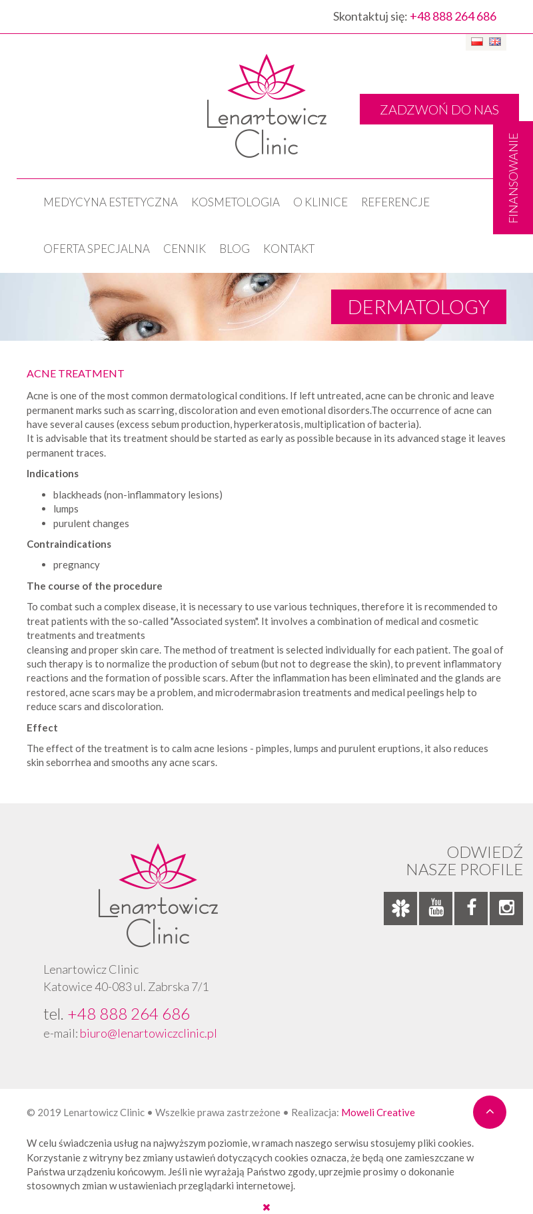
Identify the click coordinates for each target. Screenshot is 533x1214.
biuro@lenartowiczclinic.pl (148, 1033)
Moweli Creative (378, 1112)
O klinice (320, 202)
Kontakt (288, 249)
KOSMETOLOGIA (235, 202)
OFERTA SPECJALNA (96, 249)
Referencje (395, 202)
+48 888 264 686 (453, 16)
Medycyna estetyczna (110, 202)
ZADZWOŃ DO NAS (439, 109)
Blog (234, 249)
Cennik (184, 249)
